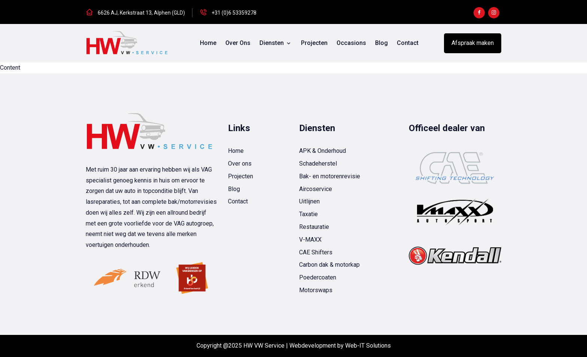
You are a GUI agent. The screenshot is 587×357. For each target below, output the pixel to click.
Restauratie (314, 226)
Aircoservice (315, 189)
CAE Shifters (315, 252)
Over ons (237, 42)
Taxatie (308, 214)
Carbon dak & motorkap (329, 264)
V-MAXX (310, 239)
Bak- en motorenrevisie (329, 176)
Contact (408, 42)
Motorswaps (315, 290)
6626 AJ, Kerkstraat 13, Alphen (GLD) (141, 13)
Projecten (314, 42)
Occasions (351, 42)
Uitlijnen (309, 201)
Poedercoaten (317, 277)
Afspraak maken (472, 42)
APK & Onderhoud (322, 150)
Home (208, 42)
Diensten (272, 42)
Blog (381, 42)
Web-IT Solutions (368, 345)
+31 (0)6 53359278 (234, 13)
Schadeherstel (318, 163)
